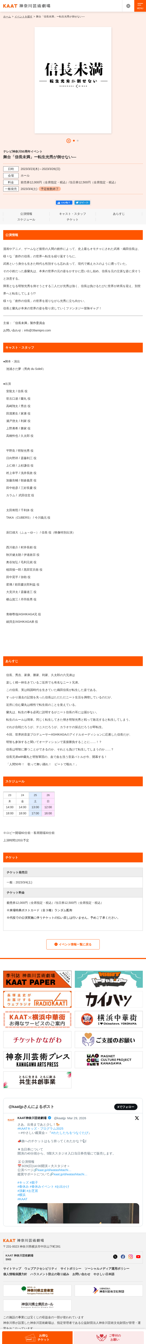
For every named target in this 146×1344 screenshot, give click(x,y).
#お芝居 (32, 1191)
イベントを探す (23, 16)
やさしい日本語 (103, 1274)
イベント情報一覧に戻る (73, 944)
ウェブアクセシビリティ (40, 1268)
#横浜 (22, 1195)
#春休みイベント (42, 1186)
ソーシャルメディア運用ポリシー (107, 1268)
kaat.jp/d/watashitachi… (54, 1170)
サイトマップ (12, 1268)
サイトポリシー (70, 1268)
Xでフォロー (125, 1107)
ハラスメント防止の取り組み (49, 1274)
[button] (74, 140)
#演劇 (22, 1191)
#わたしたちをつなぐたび (69, 1133)
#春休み (23, 1186)
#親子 (34, 1182)
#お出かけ (62, 1186)
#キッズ (23, 1182)
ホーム (7, 16)
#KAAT (22, 1199)
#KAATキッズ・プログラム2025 (40, 1128)
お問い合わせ (81, 1274)
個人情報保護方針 (15, 1274)
